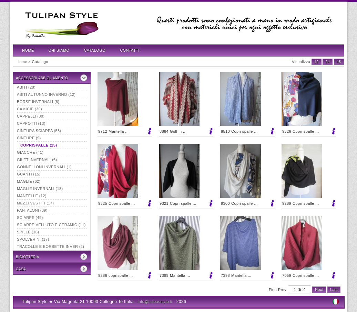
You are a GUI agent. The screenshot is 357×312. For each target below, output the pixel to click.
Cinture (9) (29, 138)
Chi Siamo (59, 50)
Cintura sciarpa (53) (39, 131)
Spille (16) (28, 232)
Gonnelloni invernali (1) (44, 167)
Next (319, 290)
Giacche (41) (30, 152)
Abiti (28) (26, 87)
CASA (21, 269)
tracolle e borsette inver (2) (50, 246)
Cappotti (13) (31, 123)
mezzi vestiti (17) (35, 203)
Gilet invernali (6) (37, 160)
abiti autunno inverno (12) (46, 94)
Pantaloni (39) (32, 210)
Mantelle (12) (32, 196)
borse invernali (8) (38, 102)
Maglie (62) (28, 181)
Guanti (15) (28, 174)
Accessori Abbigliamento (42, 78)
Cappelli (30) (30, 116)
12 (316, 62)
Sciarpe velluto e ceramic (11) (51, 225)
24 (327, 62)
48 (339, 62)
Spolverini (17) (33, 239)
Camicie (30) (29, 109)
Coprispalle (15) (38, 145)
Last (334, 290)
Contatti (129, 50)
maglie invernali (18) (40, 189)
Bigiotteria (27, 257)
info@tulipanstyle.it (155, 302)
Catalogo (95, 50)
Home (28, 50)
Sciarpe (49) (30, 217)
